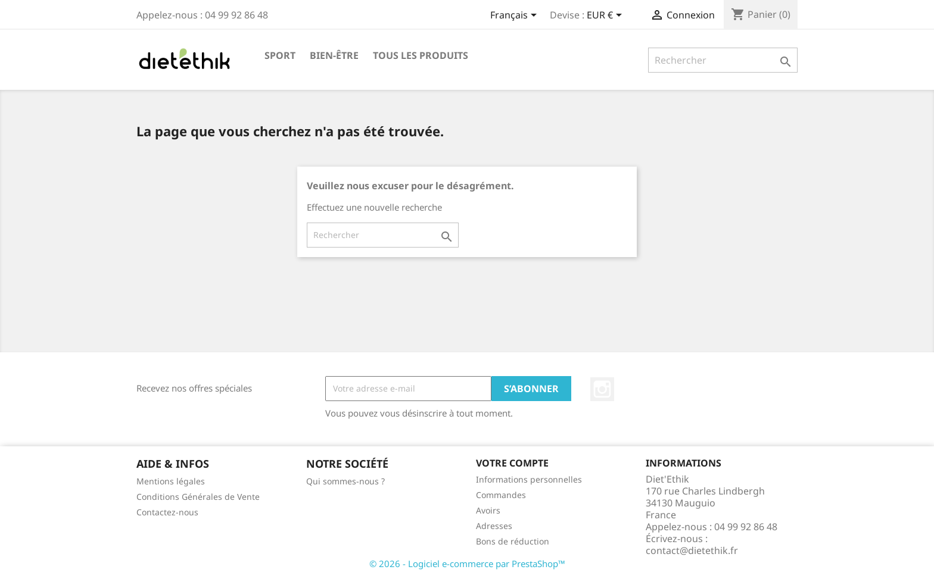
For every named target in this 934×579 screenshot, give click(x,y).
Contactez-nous (167, 512)
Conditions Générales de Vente (198, 496)
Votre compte (512, 463)
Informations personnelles (529, 479)
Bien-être (334, 55)
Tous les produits (420, 55)
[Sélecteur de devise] (606, 16)
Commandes (501, 494)
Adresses (494, 525)
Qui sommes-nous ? (345, 481)
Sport (279, 55)
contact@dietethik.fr (692, 550)
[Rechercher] (723, 60)
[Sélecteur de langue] (515, 16)
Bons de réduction (512, 541)
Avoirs (488, 510)
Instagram (602, 389)
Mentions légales (170, 481)
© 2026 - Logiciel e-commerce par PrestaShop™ (467, 563)
